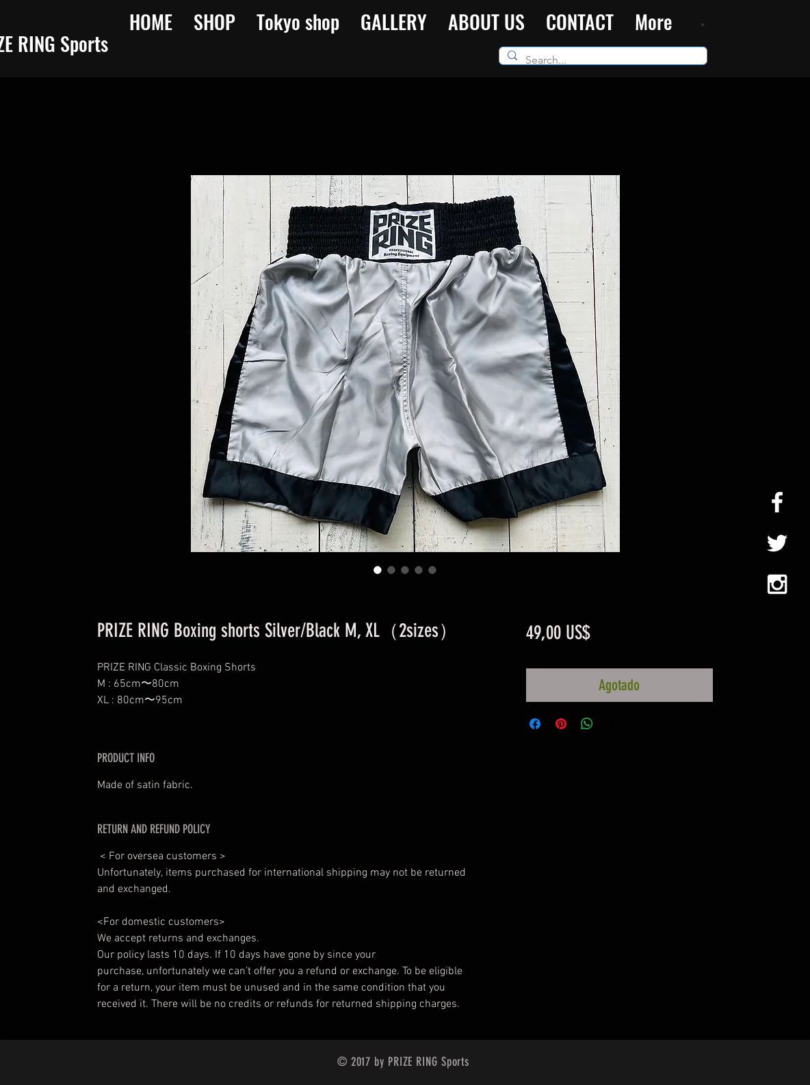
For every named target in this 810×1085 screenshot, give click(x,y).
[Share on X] (613, 724)
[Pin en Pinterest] (561, 724)
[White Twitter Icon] (777, 543)
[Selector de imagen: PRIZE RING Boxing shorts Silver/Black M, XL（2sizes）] (377, 570)
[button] (704, 24)
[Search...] (601, 60)
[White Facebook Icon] (777, 502)
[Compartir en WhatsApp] (587, 724)
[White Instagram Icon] (777, 584)
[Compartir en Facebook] (535, 724)
